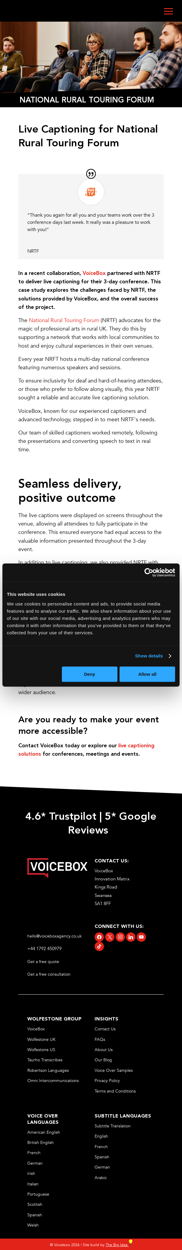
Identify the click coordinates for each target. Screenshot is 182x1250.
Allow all (147, 674)
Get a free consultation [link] (49, 974)
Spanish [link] (34, 1215)
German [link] (35, 1163)
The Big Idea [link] (119, 1245)
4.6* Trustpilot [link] (60, 817)
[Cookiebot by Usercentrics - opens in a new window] (149, 572)
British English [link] (40, 1142)
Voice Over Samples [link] (114, 1070)
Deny (89, 674)
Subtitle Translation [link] (113, 1126)
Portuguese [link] (38, 1194)
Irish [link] (31, 1173)
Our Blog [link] (103, 1060)
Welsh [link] (33, 1225)
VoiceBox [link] (36, 1029)
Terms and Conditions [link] (115, 1091)
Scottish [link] (34, 1204)
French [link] (34, 1153)
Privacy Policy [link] (107, 1081)
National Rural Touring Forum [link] (64, 320)
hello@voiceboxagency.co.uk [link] (54, 936)
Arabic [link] (101, 1178)
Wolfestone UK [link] (41, 1039)
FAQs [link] (100, 1039)
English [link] (101, 1136)
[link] (94, 273)
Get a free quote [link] (43, 962)
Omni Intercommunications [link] (53, 1081)
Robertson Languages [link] (48, 1070)
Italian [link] (32, 1184)
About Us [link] (104, 1050)
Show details (149, 655)
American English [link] (43, 1132)
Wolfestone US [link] (41, 1050)
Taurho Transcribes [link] (44, 1060)
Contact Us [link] (105, 1029)
